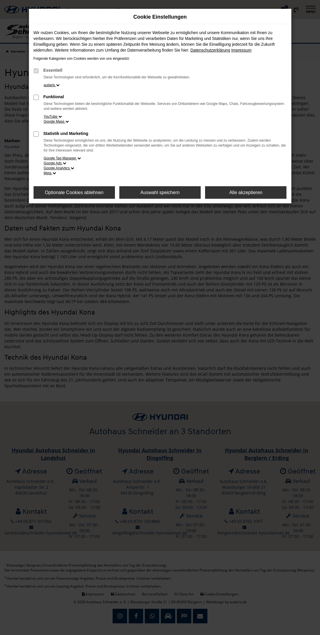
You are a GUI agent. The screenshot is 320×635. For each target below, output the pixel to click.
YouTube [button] (53, 117)
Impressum (241, 50)
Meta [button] (50, 173)
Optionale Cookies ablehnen (74, 192)
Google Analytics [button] (59, 168)
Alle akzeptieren (246, 192)
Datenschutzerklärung (210, 50)
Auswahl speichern (159, 192)
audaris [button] (52, 85)
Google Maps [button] (56, 121)
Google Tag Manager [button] (62, 158)
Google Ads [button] (55, 163)
